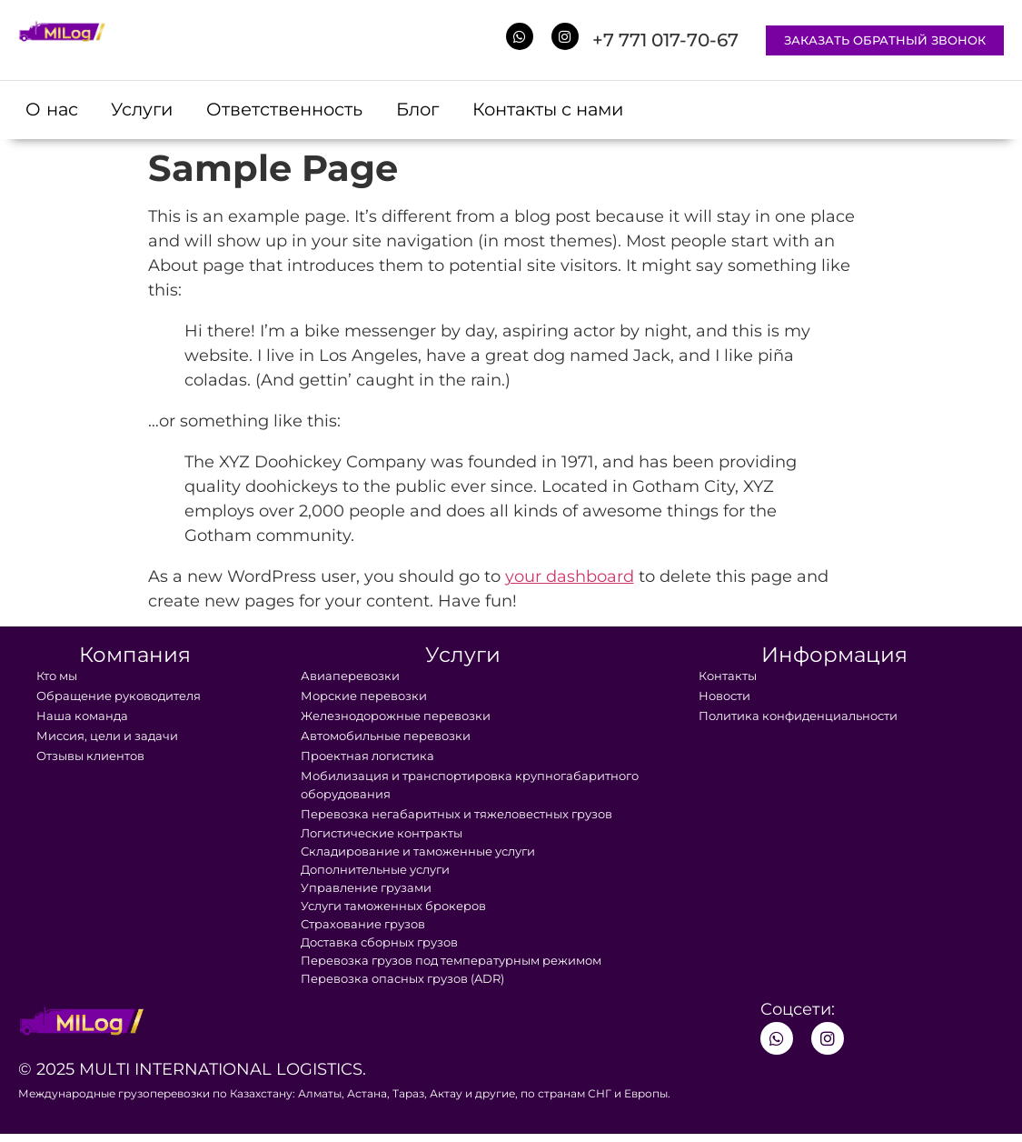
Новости (724, 697)
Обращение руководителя (118, 697)
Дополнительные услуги (375, 871)
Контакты (728, 677)
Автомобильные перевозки (386, 737)
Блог (437, 111)
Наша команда (82, 717)
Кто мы (56, 677)
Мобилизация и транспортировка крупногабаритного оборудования (470, 786)
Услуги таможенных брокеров (393, 907)
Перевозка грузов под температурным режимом (451, 962)
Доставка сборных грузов (379, 944)
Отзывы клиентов (90, 757)
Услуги (150, 111)
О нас (54, 111)
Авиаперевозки (350, 677)
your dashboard (569, 578)
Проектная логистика (367, 757)
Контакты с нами (576, 111)
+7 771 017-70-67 (665, 40)
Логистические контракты (381, 834)
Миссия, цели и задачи (107, 737)
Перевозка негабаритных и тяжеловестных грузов (456, 815)
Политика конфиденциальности (798, 717)
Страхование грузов (363, 925)
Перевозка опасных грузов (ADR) (402, 980)
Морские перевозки (364, 697)
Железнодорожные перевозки (396, 717)
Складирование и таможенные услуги (418, 853)
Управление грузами (366, 889)
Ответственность (298, 111)
